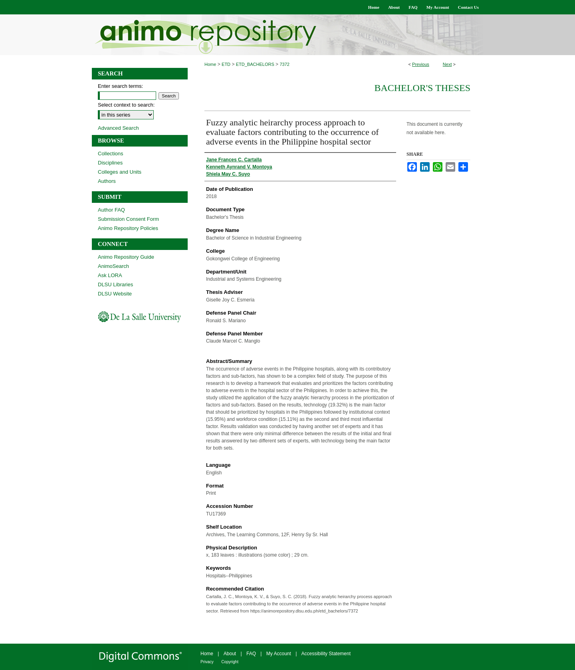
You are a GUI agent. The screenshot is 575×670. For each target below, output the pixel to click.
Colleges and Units (119, 172)
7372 (284, 64)
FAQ (251, 653)
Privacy (207, 662)
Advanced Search (118, 128)
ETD (226, 64)
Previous (420, 64)
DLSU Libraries (115, 284)
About (230, 653)
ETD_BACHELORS (255, 64)
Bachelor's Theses (422, 88)
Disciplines (110, 163)
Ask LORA (110, 275)
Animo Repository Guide (126, 257)
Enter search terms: (120, 86)
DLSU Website (115, 294)
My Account (278, 653)
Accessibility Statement (326, 653)
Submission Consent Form (128, 219)
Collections (110, 154)
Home (210, 64)
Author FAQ (111, 210)
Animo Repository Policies (128, 228)
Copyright (229, 662)
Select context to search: (126, 105)
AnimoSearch (113, 266)
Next (447, 64)
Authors (107, 181)
